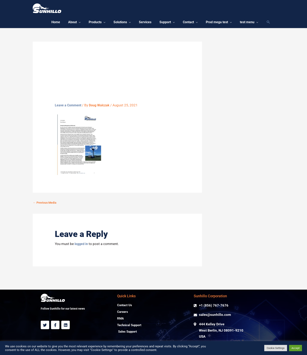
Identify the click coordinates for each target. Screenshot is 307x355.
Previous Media (45, 204)
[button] (65, 23)
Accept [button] (295, 348)
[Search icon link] (268, 23)
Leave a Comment (69, 107)
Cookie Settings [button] (276, 348)
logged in (82, 246)
